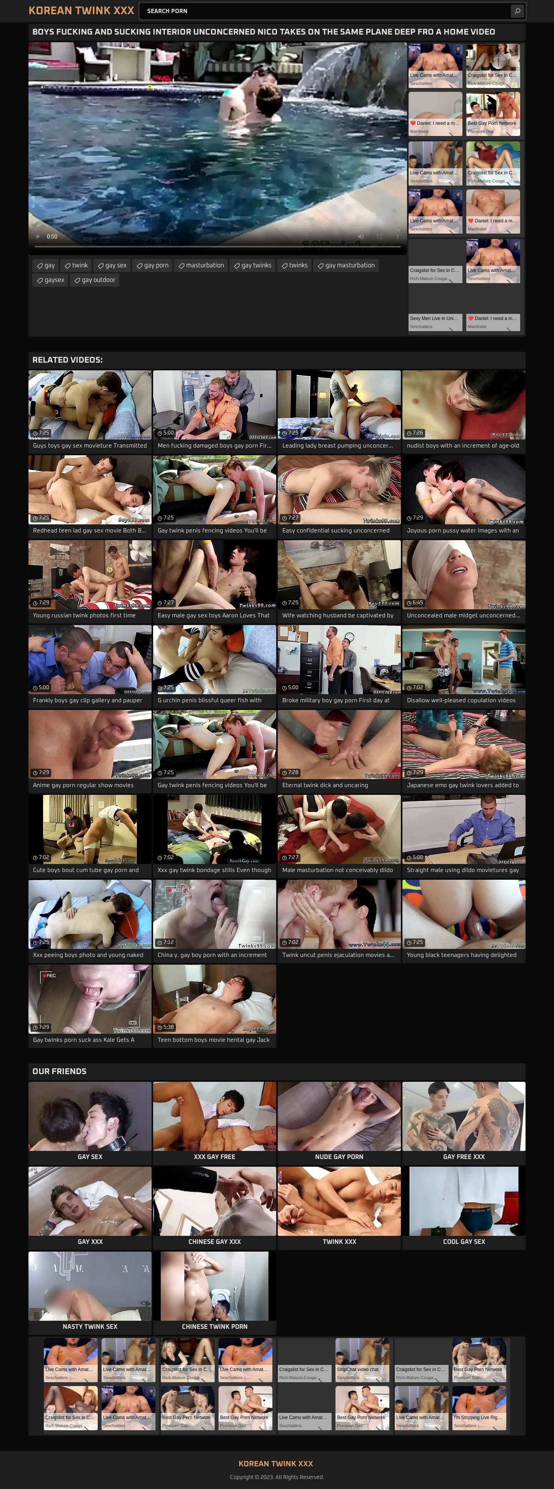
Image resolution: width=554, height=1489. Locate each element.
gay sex (116, 265)
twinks (298, 265)
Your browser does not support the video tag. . (217, 148)
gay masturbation (350, 265)
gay (50, 265)
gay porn (156, 265)
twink (80, 265)
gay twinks (257, 265)
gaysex (54, 280)
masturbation (205, 265)
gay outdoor (98, 280)
